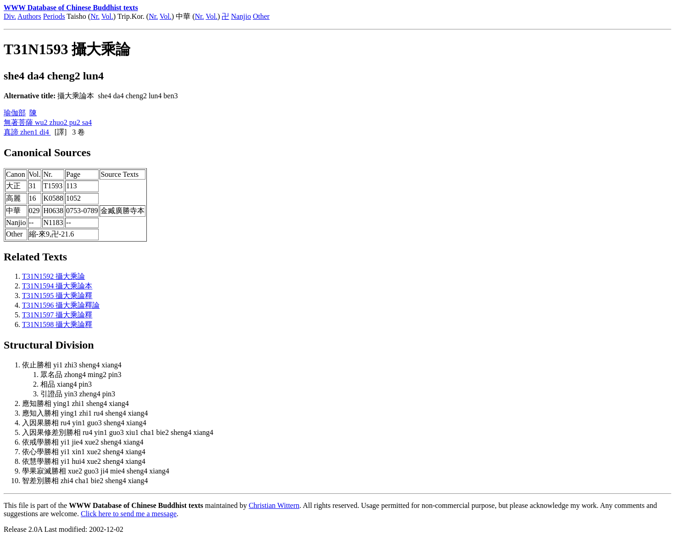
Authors (29, 16)
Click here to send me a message (129, 514)
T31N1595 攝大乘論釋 (57, 295)
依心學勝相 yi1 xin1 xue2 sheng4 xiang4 (83, 452)
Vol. (107, 16)
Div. (10, 16)
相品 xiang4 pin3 (66, 384)
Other (261, 16)
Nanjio (241, 16)
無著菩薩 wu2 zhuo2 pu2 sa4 (48, 122)
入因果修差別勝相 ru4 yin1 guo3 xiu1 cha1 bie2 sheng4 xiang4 (117, 432)
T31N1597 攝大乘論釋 (57, 315)
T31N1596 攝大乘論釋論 (61, 305)
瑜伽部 (15, 113)
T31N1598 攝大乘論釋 (57, 324)
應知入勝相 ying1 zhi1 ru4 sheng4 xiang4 (85, 413)
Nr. (95, 16)
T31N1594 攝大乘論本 (57, 286)
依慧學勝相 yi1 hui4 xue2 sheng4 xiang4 (83, 461)
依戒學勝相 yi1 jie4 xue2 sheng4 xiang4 (82, 442)
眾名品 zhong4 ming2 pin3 (80, 374)
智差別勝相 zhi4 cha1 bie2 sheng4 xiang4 (85, 481)
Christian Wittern (274, 505)
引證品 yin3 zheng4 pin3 (77, 394)
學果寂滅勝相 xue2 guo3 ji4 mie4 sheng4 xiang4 (95, 471)
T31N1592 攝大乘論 (53, 276)
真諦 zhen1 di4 (27, 132)
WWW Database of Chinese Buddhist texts (71, 7)
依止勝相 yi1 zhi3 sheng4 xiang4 (72, 365)
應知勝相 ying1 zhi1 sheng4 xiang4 (75, 403)
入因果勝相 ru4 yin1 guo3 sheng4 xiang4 (84, 423)
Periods (54, 16)
